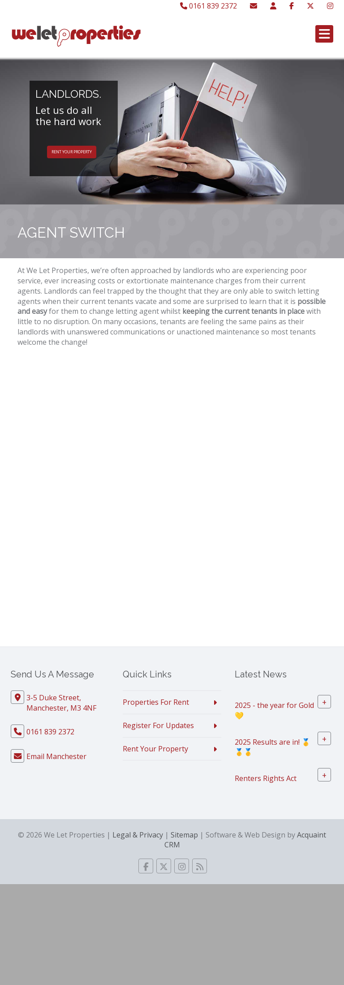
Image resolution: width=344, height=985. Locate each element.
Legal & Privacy (137, 835)
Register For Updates (158, 725)
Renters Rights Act (266, 778)
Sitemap (184, 835)
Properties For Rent (156, 702)
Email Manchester (56, 756)
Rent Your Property (72, 152)
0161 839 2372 (208, 6)
